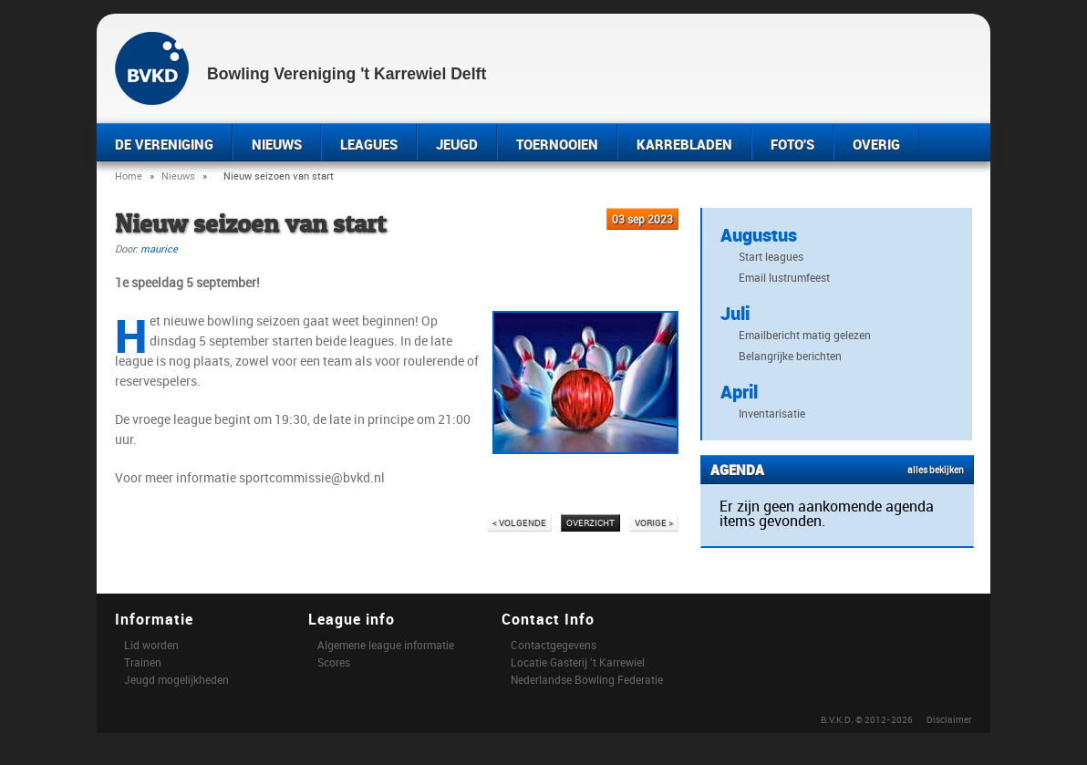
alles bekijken (935, 469)
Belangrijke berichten (790, 355)
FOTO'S (792, 144)
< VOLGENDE (519, 522)
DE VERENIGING (164, 144)
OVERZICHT (590, 522)
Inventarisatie (772, 413)
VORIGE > (654, 522)
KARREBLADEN (684, 144)
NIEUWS (277, 144)
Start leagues (771, 256)
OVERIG (876, 144)
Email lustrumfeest (784, 277)
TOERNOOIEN (557, 144)
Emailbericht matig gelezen (805, 334)
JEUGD (457, 144)
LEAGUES (369, 144)
